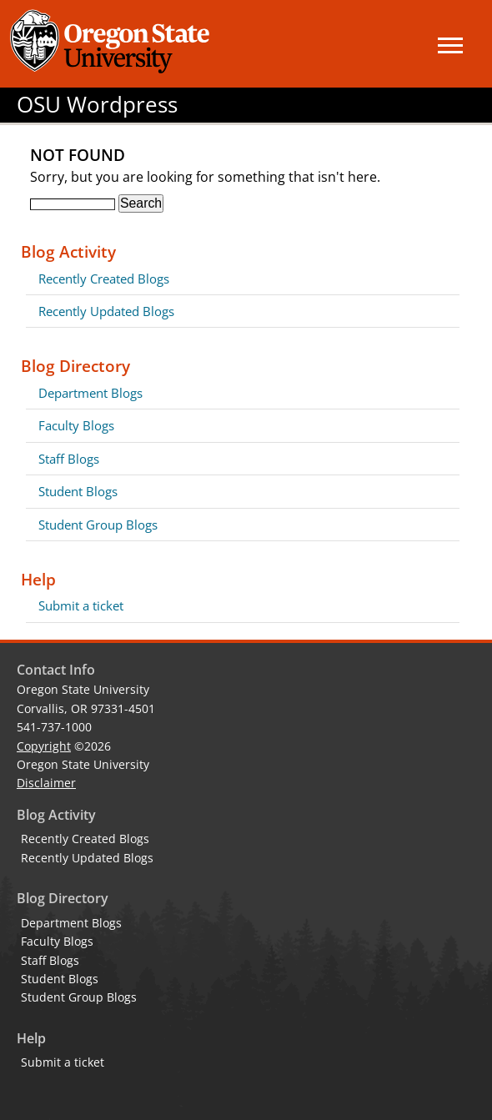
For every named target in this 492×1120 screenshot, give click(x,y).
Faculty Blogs (76, 425)
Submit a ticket (80, 605)
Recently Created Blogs (103, 278)
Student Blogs (78, 491)
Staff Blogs (68, 458)
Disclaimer (46, 783)
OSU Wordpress (97, 104)
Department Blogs (90, 392)
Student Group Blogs (98, 524)
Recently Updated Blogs (106, 311)
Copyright (44, 746)
